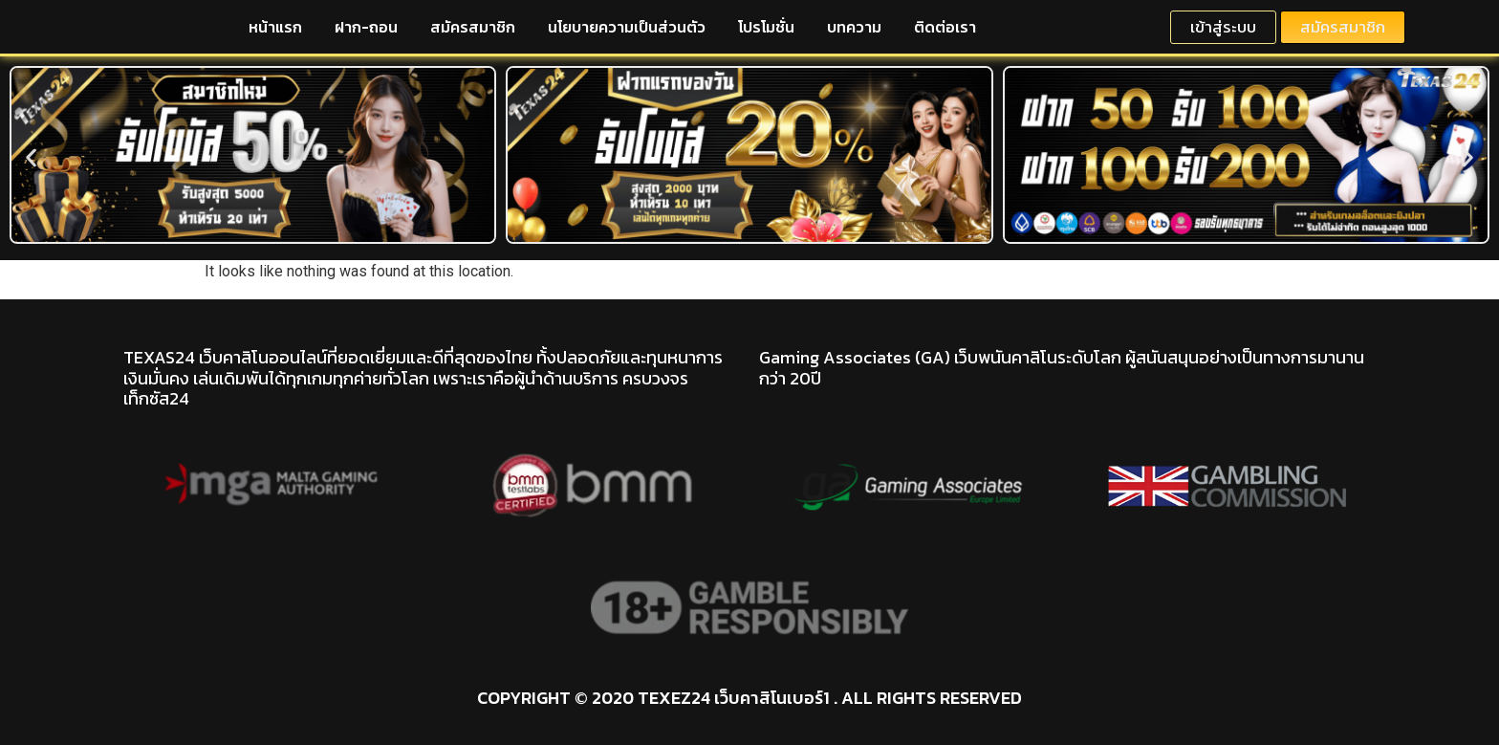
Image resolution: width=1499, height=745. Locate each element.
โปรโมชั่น (766, 26)
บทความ (854, 26)
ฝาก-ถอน (366, 26)
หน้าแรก (275, 26)
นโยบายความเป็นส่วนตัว (627, 26)
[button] (31, 158)
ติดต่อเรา (945, 26)
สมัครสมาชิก (472, 26)
